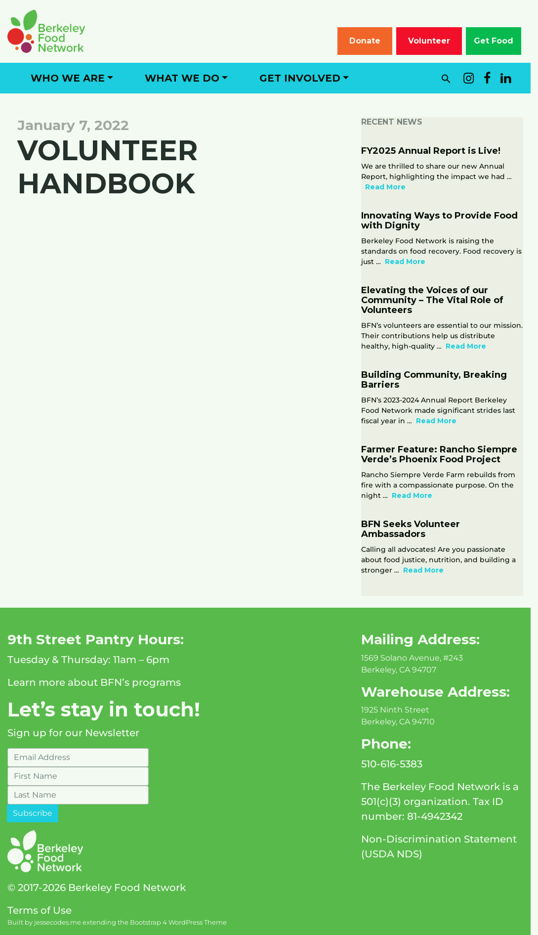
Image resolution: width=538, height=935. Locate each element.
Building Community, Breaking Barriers (439, 379)
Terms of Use (39, 910)
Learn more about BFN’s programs (94, 682)
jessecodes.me (57, 922)
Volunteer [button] (436, 40)
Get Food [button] (501, 40)
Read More (390, 186)
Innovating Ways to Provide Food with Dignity (444, 220)
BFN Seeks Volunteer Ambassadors (415, 529)
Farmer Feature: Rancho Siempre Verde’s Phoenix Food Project (444, 454)
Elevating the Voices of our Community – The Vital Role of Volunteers (437, 300)
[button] (453, 78)
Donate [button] (372, 40)
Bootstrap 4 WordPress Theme (178, 922)
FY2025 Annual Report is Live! (435, 150)
